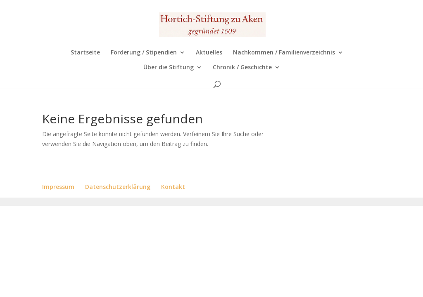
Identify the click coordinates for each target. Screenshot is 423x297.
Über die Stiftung (168, 67)
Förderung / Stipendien (144, 53)
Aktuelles (209, 53)
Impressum (58, 187)
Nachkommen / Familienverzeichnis (284, 53)
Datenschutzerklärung (117, 187)
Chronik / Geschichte (242, 67)
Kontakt (173, 187)
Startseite (85, 53)
